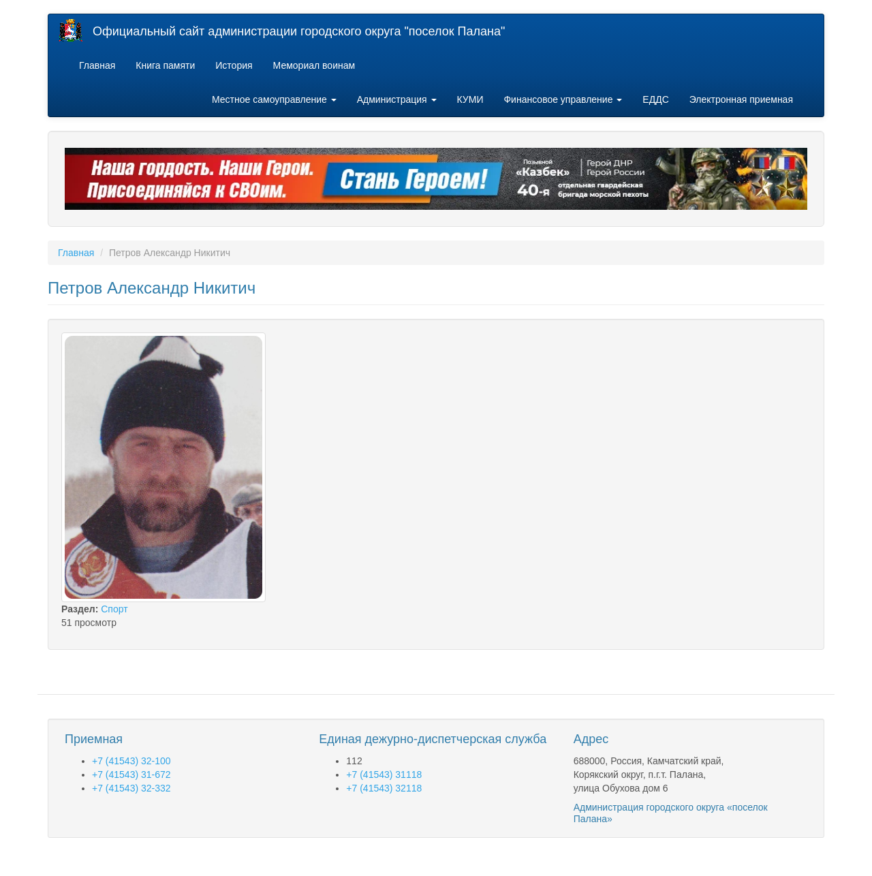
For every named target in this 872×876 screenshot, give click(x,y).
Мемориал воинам (314, 65)
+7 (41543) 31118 (384, 774)
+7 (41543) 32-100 (131, 760)
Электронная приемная (741, 99)
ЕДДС (655, 99)
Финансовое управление (562, 99)
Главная (97, 65)
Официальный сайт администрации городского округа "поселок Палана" (299, 31)
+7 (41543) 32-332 (131, 788)
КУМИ (470, 99)
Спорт (114, 609)
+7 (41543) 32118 (384, 788)
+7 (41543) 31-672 (131, 774)
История (233, 65)
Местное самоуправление (274, 99)
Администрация (397, 99)
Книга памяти (165, 65)
